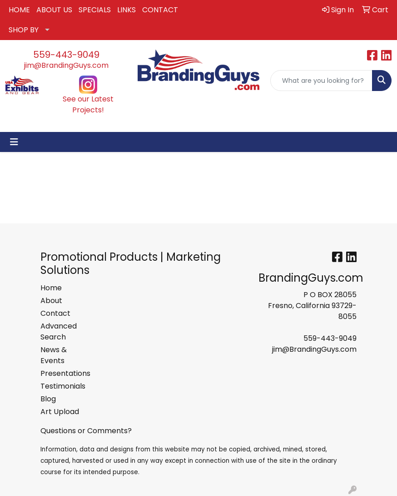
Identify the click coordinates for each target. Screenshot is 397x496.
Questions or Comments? (86, 430)
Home (51, 288)
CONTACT (160, 10)
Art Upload (59, 411)
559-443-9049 (66, 54)
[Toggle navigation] (14, 142)
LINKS (126, 10)
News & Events (53, 355)
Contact (55, 313)
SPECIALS (95, 10)
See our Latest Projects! (88, 104)
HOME (19, 10)
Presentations (62, 373)
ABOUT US (54, 10)
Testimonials (62, 386)
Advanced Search (58, 331)
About (51, 300)
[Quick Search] (321, 80)
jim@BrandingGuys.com (66, 65)
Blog (48, 399)
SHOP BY (24, 30)
